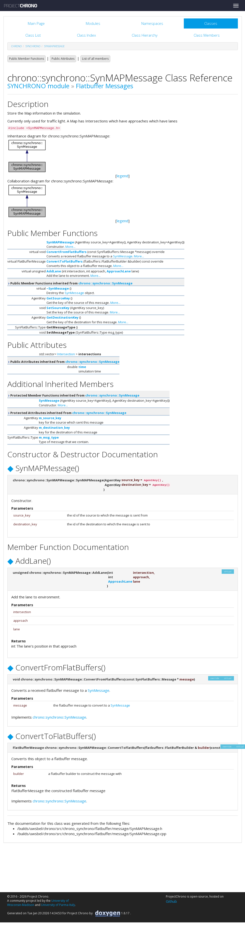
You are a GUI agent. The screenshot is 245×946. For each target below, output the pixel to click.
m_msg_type (49, 437)
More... (70, 246)
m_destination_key (54, 427)
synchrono (33, 46)
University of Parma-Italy (58, 905)
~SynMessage (57, 288)
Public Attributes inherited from (63, 361)
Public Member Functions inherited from (69, 283)
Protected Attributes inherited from (66, 413)
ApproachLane (119, 271)
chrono (16, 46)
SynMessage (122, 256)
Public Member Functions (26, 59)
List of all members (95, 59)
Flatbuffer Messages (104, 86)
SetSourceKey (57, 308)
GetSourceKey (58, 298)
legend (122, 175)
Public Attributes (63, 59)
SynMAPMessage (54, 46)
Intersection (66, 354)
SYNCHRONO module (38, 86)
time (82, 367)
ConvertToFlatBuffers (64, 261)
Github (171, 901)
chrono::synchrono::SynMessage (105, 283)
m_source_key (50, 418)
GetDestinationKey (62, 317)
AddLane (53, 271)
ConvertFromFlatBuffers (66, 252)
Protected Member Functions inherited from (73, 395)
